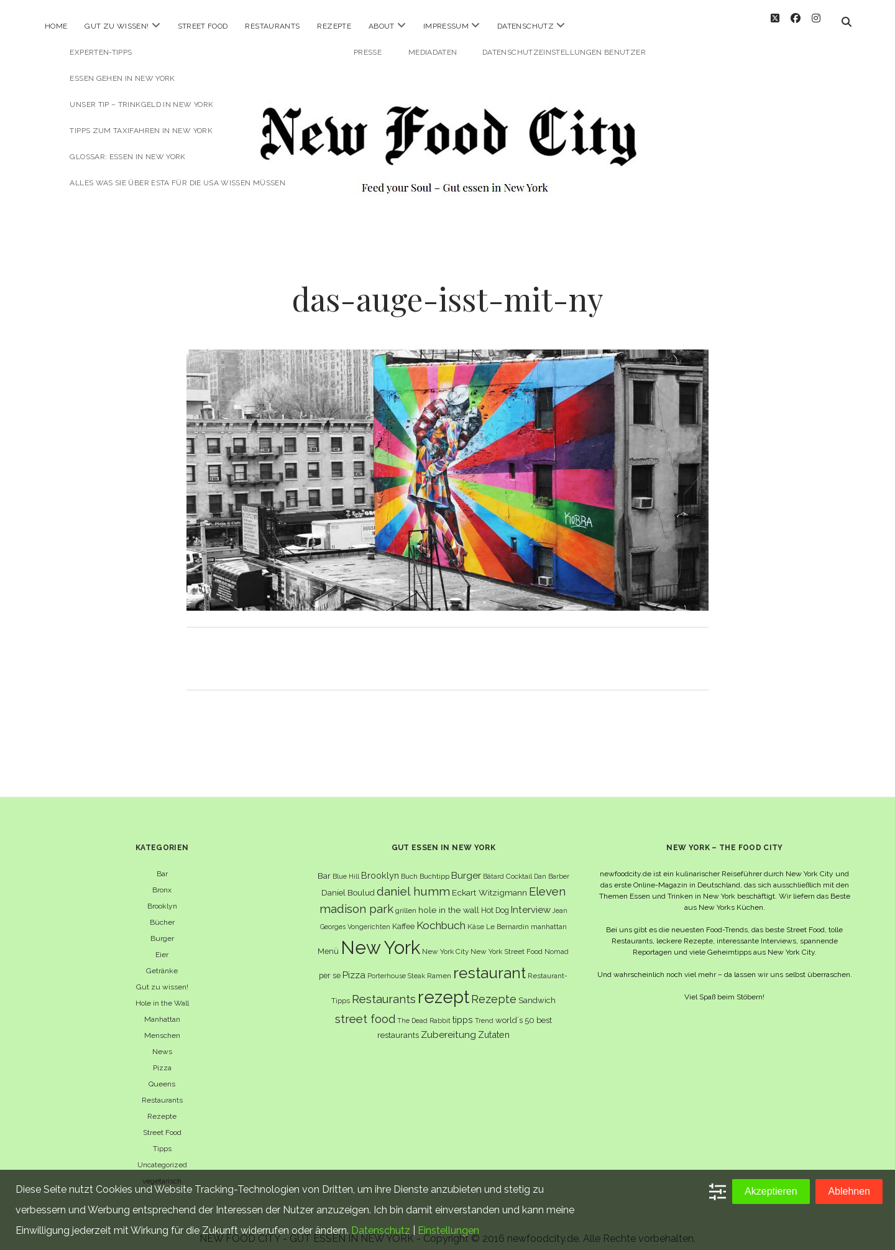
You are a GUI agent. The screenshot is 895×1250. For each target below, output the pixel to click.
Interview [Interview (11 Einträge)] (531, 898)
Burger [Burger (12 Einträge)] (466, 864)
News (162, 1040)
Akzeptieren (771, 1191)
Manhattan (162, 1008)
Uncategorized (162, 1153)
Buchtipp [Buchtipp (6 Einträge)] (434, 865)
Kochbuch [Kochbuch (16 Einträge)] (441, 914)
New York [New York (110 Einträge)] (380, 936)
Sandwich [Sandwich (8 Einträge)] (537, 989)
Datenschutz (525, 26)
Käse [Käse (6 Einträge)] (475, 915)
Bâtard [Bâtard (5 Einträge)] (493, 865)
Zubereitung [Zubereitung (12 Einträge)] (448, 1023)
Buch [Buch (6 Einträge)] (409, 865)
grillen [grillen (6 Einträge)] (405, 899)
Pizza (162, 1056)
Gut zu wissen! (117, 26)
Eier (161, 943)
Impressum (446, 26)
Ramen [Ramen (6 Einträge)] (439, 964)
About (382, 26)
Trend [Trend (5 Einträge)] (484, 1009)
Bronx (162, 878)
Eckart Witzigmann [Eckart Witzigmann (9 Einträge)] (489, 881)
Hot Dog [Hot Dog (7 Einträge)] (495, 899)
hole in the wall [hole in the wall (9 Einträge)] (448, 899)
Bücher (162, 911)
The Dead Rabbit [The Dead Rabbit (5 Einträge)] (424, 1009)
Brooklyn (162, 895)
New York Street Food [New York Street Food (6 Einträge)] (506, 940)
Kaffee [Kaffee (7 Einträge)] (403, 915)
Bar (162, 862)
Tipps (162, 1137)
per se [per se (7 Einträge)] (330, 964)
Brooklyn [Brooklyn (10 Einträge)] (380, 864)
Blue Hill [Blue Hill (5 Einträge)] (346, 865)
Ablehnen (849, 1191)
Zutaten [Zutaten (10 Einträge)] (494, 1023)
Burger (162, 927)
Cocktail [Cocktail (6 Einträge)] (519, 865)
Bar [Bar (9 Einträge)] (324, 864)
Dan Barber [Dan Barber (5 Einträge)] (551, 865)
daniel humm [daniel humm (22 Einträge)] (413, 880)
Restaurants (272, 26)
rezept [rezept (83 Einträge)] (443, 986)
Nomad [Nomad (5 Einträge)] (556, 940)
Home (56, 26)
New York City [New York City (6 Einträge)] (445, 940)
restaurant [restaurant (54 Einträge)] (489, 962)
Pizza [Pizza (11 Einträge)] (353, 964)
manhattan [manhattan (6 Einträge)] (549, 915)
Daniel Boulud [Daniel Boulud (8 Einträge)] (348, 881)
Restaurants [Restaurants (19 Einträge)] (384, 987)
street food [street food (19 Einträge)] (365, 1007)
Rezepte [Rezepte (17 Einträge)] (493, 987)
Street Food (203, 26)
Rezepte (334, 26)
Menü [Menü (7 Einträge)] (328, 940)
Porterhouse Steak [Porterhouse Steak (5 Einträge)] (396, 964)
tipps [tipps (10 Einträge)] (462, 1008)
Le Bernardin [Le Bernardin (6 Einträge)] (507, 915)
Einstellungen (448, 1230)
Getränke (162, 959)
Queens (162, 1072)
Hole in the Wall (162, 992)
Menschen (162, 1024)
